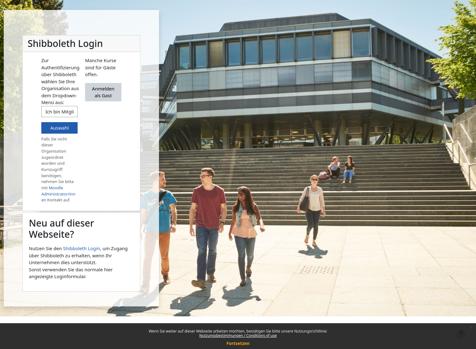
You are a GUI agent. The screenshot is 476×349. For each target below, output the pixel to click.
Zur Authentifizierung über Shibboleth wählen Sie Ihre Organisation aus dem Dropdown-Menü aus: (60, 81)
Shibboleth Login (81, 248)
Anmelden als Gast (103, 92)
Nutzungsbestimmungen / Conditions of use (238, 335)
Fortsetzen (238, 343)
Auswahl (59, 128)
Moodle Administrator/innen (58, 194)
